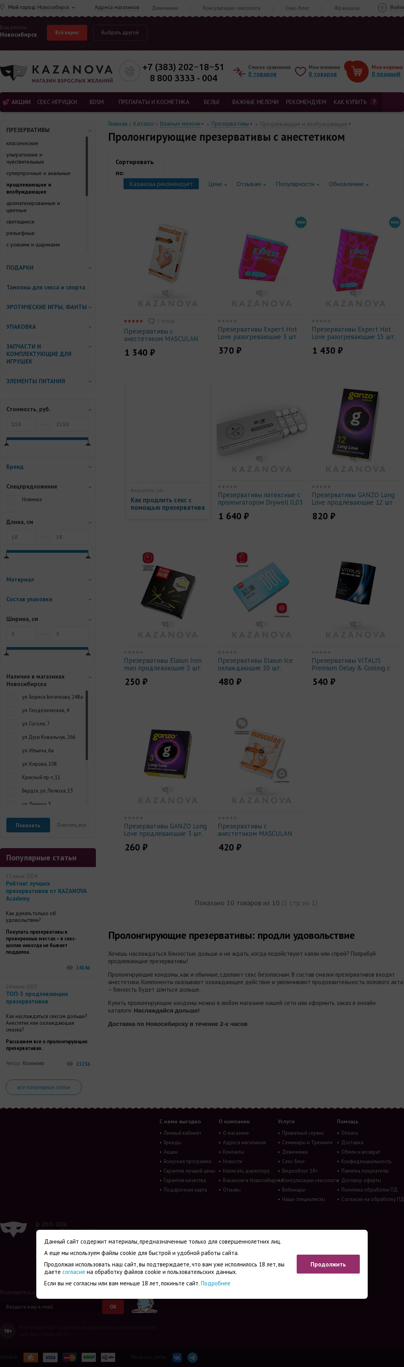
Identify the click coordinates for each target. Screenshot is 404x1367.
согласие (73, 1272)
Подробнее (215, 1283)
